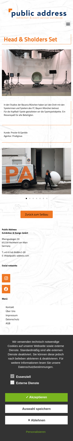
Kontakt (10, 307)
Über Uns (10, 311)
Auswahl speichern (36, 408)
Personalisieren (36, 431)
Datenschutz (12, 319)
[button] (68, 24)
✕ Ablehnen (36, 420)
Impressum (12, 315)
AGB (8, 323)
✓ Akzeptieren (36, 397)
